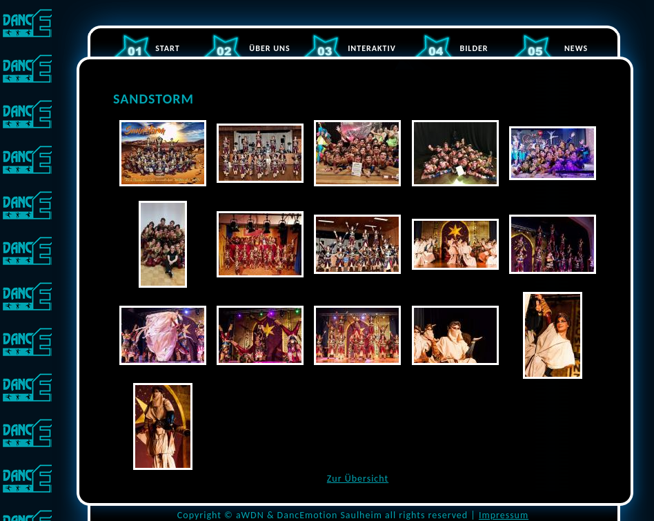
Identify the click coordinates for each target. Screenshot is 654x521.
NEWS (576, 48)
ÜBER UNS (269, 48)
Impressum (503, 515)
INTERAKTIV (372, 48)
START (167, 48)
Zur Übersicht (357, 478)
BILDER (473, 48)
